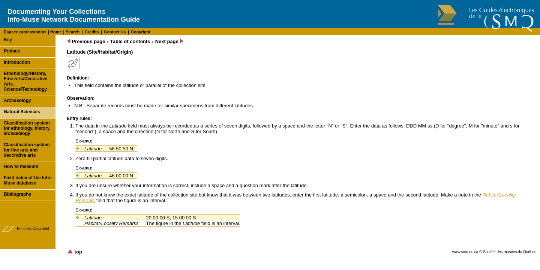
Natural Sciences (22, 111)
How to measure (21, 166)
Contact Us (115, 32)
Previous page (86, 41)
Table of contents (130, 41)
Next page (169, 41)
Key (8, 39)
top (74, 252)
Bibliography (17, 194)
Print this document (33, 228)
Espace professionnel (25, 32)
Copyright (140, 32)
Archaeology (17, 100)
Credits (92, 32)
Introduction (17, 62)
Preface (12, 51)
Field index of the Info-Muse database (28, 180)
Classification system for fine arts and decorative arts (27, 150)
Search (73, 32)
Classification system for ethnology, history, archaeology (27, 128)
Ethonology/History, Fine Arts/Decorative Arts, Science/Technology (25, 81)
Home (55, 32)
